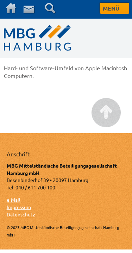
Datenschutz (21, 214)
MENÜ (111, 8)
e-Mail (13, 199)
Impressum (19, 207)
